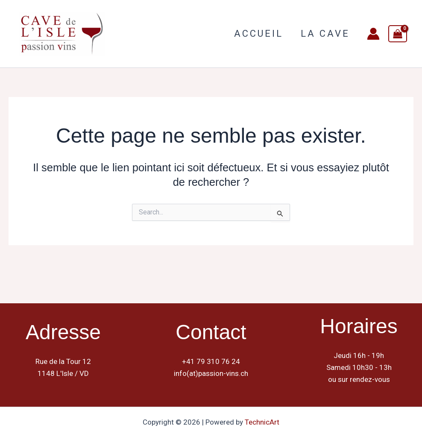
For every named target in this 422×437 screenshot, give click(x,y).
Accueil (256, 33)
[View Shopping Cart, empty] (397, 33)
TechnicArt (262, 422)
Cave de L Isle (147, 33)
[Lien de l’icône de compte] (373, 33)
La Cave (324, 33)
